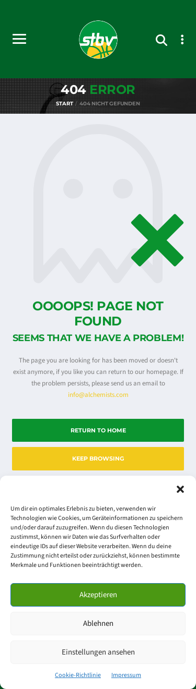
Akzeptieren (98, 594)
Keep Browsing (98, 458)
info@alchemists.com (98, 395)
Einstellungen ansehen (98, 652)
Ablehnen (98, 623)
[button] (180, 488)
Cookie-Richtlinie (78, 675)
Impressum (126, 675)
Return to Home (98, 430)
